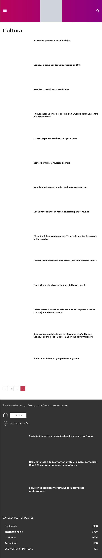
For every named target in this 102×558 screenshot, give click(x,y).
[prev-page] (5, 388)
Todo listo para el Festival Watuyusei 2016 (55, 138)
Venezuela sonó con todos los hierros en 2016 (57, 65)
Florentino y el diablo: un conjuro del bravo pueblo (60, 285)
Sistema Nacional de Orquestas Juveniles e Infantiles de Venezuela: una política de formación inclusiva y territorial (64, 335)
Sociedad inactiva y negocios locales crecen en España (61, 436)
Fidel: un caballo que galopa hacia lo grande (56, 358)
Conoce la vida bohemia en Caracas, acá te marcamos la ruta (65, 260)
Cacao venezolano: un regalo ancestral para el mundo (61, 211)
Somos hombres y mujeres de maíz (52, 163)
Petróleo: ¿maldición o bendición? (51, 89)
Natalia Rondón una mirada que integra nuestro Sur (60, 187)
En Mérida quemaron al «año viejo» (52, 40)
